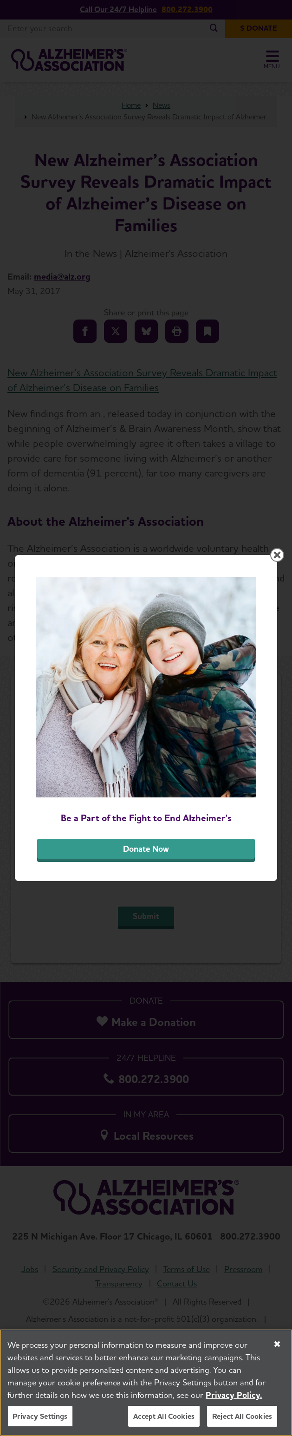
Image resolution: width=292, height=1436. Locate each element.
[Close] (277, 1344)
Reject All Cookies (242, 1416)
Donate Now (146, 849)
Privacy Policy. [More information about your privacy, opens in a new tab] (234, 1395)
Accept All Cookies (164, 1416)
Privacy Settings (40, 1416)
